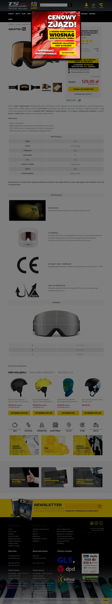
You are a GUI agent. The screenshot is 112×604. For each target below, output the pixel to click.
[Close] (79, 12)
